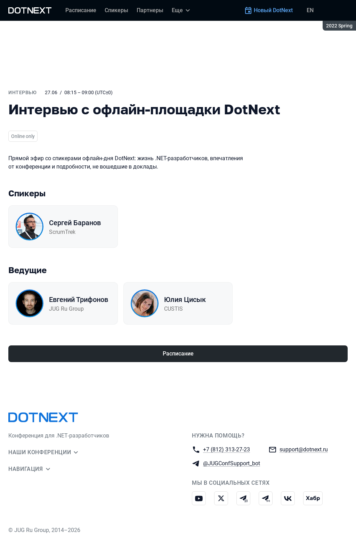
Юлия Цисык (185, 299)
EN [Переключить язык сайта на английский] (310, 10)
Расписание (178, 353)
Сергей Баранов (75, 223)
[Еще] (182, 10)
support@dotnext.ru (304, 449)
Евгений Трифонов (78, 299)
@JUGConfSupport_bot (231, 463)
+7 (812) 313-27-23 (226, 449)
